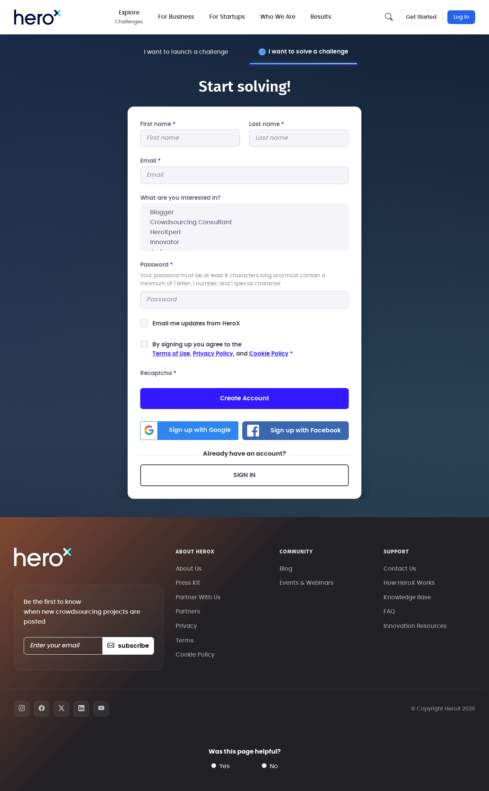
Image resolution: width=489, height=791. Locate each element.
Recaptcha (158, 373)
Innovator (244, 242)
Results (321, 17)
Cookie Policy (268, 354)
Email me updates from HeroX (196, 324)
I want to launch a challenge (186, 52)
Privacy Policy (213, 354)
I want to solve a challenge (308, 52)
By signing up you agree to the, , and (222, 349)
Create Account (244, 398)
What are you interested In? (180, 198)
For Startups (227, 17)
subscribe (128, 645)
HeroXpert (244, 232)
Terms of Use (171, 354)
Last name (266, 124)
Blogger (244, 212)
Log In (461, 17)
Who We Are (278, 17)
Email (150, 161)
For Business (176, 17)
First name (158, 124)
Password (156, 265)
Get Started (421, 17)
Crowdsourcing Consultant (244, 222)
